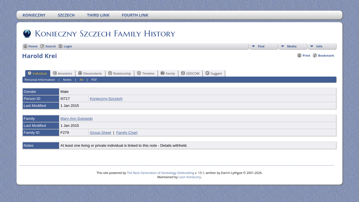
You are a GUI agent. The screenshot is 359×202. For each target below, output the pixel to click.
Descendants (90, 73)
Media (291, 46)
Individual (37, 73)
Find (261, 46)
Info (319, 46)
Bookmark (326, 55)
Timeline (146, 73)
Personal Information (39, 79)
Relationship (119, 73)
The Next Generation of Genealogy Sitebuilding (160, 173)
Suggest (214, 73)
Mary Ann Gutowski (77, 118)
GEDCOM (190, 73)
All (81, 79)
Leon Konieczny (190, 177)
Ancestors (62, 73)
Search (50, 46)
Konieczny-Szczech (106, 99)
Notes (67, 79)
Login (68, 46)
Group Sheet (100, 132)
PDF (94, 79)
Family (168, 73)
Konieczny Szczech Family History (104, 33)
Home (33, 46)
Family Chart (126, 132)
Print (306, 55)
